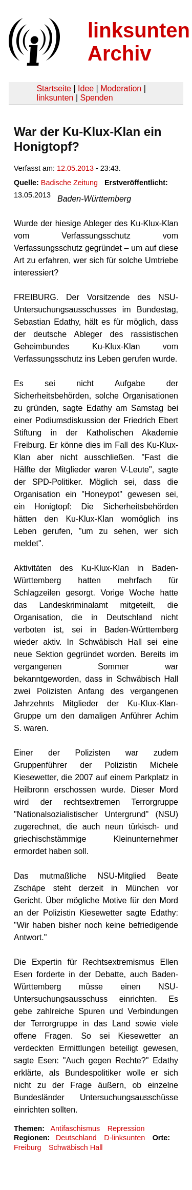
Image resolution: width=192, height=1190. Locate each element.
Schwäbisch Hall (76, 1147)
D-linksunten (124, 1138)
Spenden (96, 97)
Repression (126, 1128)
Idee (86, 88)
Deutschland (76, 1138)
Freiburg (27, 1147)
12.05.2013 (75, 168)
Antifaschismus (75, 1128)
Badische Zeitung (69, 183)
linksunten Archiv (139, 42)
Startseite (53, 88)
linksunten (54, 97)
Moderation (120, 88)
